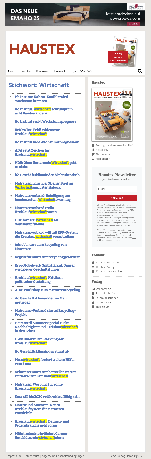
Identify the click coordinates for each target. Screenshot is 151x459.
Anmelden (116, 198)
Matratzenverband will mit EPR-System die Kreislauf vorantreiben (46, 235)
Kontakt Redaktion (107, 262)
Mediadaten (103, 159)
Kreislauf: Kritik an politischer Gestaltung (38, 280)
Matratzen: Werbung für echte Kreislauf (39, 386)
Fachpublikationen (107, 298)
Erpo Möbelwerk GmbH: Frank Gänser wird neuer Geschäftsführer (45, 267)
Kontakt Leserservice (109, 271)
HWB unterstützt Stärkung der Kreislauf (39, 341)
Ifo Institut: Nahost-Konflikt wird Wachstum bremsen (41, 99)
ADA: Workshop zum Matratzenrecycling (47, 290)
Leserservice (103, 302)
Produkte (42, 71)
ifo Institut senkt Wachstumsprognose (45, 122)
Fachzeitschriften (106, 293)
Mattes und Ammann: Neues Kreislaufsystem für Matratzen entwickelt (39, 409)
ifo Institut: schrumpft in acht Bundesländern (44, 111)
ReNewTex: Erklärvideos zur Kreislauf (37, 132)
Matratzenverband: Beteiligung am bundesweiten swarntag (43, 198)
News (11, 71)
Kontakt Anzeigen (107, 267)
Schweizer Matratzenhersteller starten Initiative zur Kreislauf (45, 374)
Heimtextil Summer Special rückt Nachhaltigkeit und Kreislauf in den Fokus (46, 327)
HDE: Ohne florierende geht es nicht (45, 165)
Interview (25, 71)
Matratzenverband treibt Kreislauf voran (36, 210)
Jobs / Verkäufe (83, 71)
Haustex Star (61, 71)
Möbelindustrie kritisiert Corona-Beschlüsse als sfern (41, 436)
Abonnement (104, 154)
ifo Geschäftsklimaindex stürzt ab (42, 352)
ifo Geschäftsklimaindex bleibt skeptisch (47, 175)
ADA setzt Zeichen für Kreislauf (32, 153)
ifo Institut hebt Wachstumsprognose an (47, 142)
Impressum (103, 307)
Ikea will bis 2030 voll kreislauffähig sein (47, 397)
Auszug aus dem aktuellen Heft (114, 145)
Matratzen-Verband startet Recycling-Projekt (45, 313)
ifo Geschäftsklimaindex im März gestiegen (41, 300)
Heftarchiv (102, 150)
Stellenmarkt (103, 289)
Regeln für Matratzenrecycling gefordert (47, 257)
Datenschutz (31, 456)
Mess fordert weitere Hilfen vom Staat (45, 362)
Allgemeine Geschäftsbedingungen (63, 456)
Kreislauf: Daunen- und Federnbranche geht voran (42, 423)
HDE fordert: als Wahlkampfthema (36, 222)
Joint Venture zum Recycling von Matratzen (41, 247)
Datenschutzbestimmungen (111, 240)
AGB (134, 238)
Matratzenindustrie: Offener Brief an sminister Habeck (44, 185)
